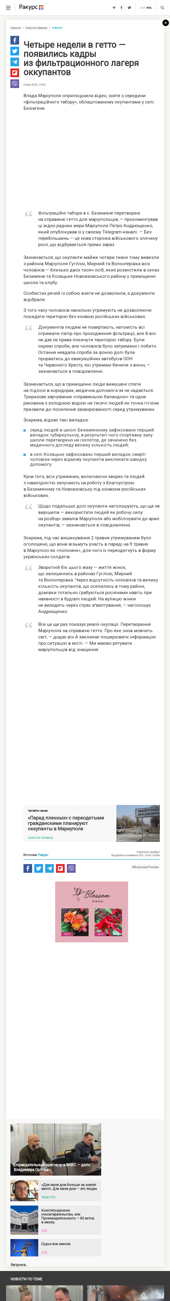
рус (149, 8)
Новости (15, 27)
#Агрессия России (145, 899)
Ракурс (43, 887)
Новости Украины (36, 27)
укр (142, 8)
